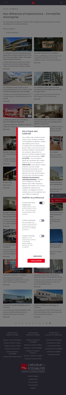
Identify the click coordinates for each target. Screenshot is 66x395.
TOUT (36, 261)
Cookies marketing (29, 241)
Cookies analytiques (29, 225)
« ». (33, 177)
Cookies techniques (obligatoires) (29, 208)
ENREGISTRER (37, 256)
